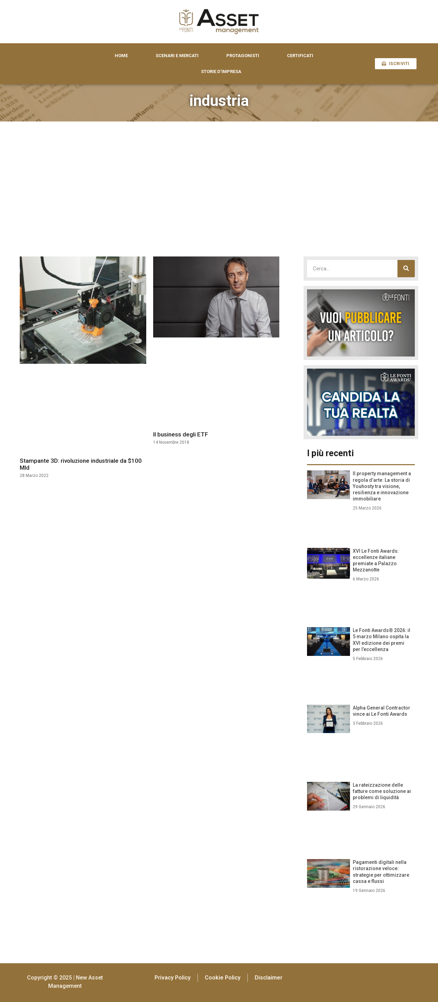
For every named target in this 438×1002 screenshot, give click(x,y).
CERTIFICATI (300, 55)
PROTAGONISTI (242, 55)
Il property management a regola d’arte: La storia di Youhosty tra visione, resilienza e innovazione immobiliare (382, 486)
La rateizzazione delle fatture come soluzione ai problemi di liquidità (382, 791)
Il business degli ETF (180, 434)
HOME (121, 55)
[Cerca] (406, 268)
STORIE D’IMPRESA (221, 71)
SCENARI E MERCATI (177, 55)
